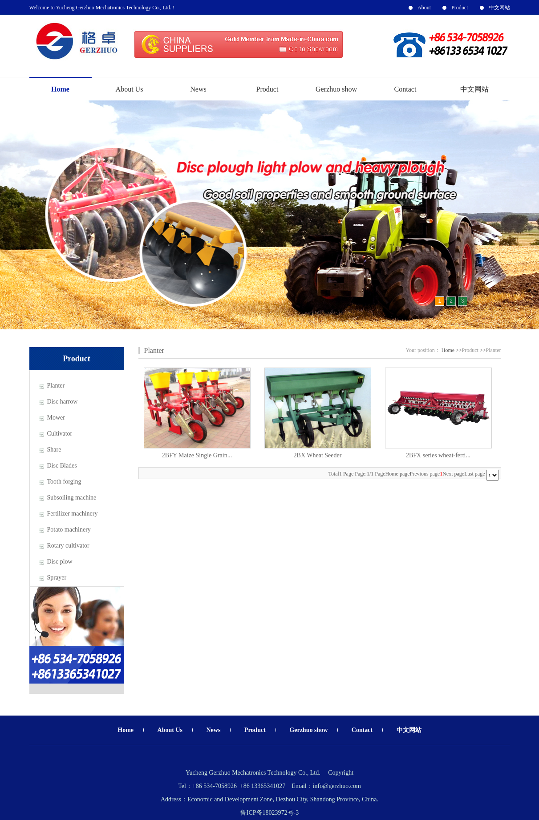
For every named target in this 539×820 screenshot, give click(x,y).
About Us (129, 89)
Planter (56, 385)
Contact (405, 89)
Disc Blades (62, 465)
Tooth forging (64, 481)
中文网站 (499, 7)
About (424, 7)
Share (54, 449)
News (198, 89)
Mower (56, 417)
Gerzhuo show (336, 89)
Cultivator (60, 433)
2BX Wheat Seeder (318, 455)
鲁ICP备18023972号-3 (269, 812)
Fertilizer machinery (72, 513)
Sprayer (57, 577)
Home (60, 89)
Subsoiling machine (72, 497)
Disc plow (60, 561)
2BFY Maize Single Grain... (197, 455)
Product (459, 7)
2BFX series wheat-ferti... (438, 455)
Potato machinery (69, 529)
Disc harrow (62, 401)
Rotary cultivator (68, 545)
